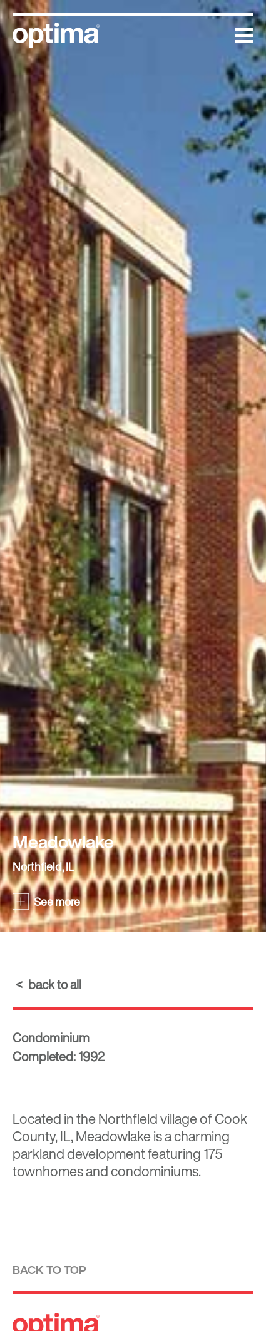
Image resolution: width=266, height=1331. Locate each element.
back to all (54, 984)
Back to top (49, 1270)
